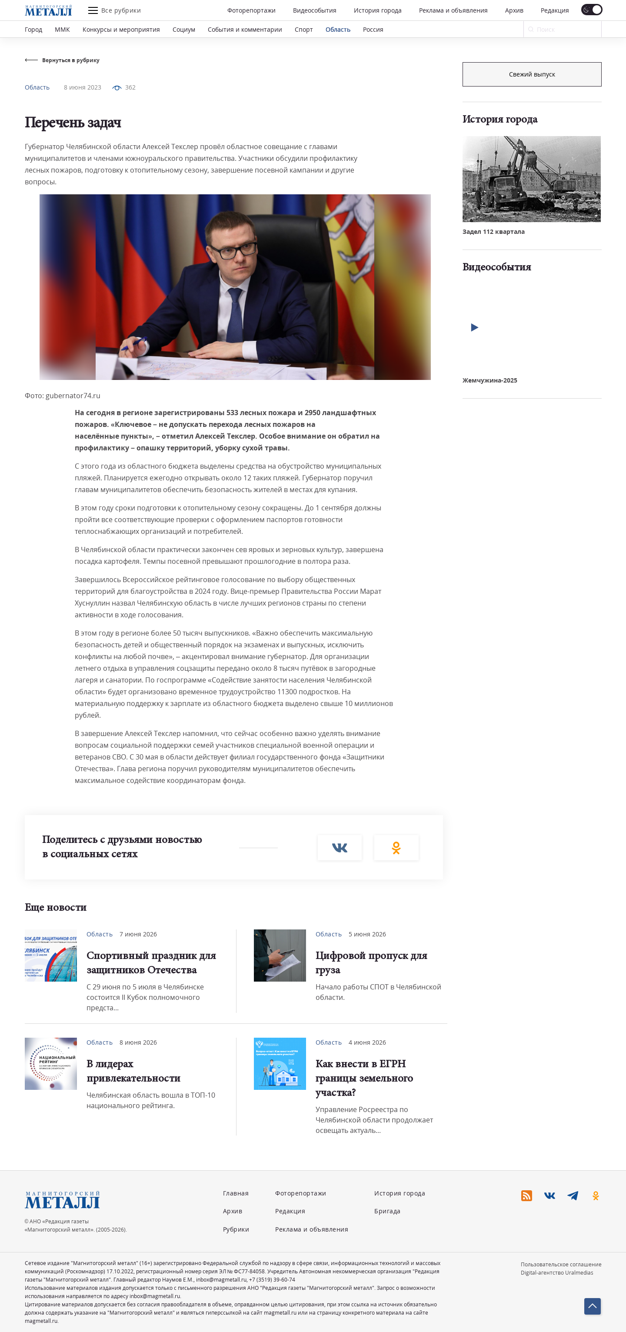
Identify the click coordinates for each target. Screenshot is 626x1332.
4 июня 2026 (367, 1042)
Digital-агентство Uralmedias (557, 1272)
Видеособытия (314, 10)
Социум (184, 29)
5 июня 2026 (367, 934)
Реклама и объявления (453, 10)
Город (33, 29)
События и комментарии (245, 29)
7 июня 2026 (138, 934)
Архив (514, 10)
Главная (236, 1193)
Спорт (304, 29)
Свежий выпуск (532, 221)
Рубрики (236, 1229)
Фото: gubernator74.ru (62, 395)
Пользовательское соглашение (561, 1264)
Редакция (555, 10)
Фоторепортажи (251, 10)
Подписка (532, 74)
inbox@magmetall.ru (221, 1279)
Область (338, 29)
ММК (62, 29)
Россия (373, 29)
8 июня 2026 (138, 1042)
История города (378, 10)
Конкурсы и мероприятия (121, 29)
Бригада (387, 1211)
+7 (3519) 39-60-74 (272, 1279)
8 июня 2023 (82, 87)
